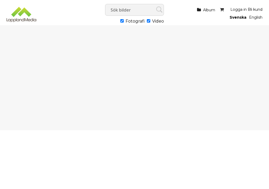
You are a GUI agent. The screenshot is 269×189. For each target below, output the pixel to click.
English (255, 17)
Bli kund (255, 9)
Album (209, 10)
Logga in (238, 9)
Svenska (238, 17)
